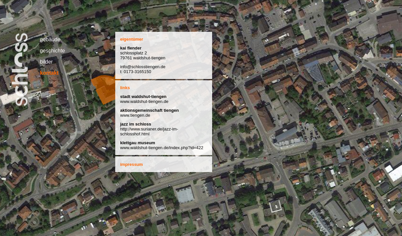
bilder (46, 62)
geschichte (52, 50)
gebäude (50, 39)
